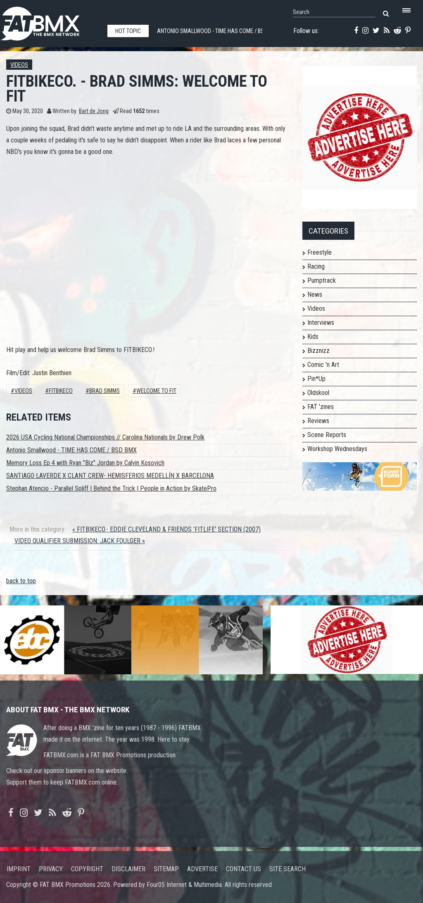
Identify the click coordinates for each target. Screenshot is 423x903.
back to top (21, 581)
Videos (19, 65)
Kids (312, 336)
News (314, 294)
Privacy (51, 869)
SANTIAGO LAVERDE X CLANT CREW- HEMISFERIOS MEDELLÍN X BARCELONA (110, 476)
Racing (316, 266)
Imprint (19, 869)
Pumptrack (321, 280)
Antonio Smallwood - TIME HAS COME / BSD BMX (71, 450)
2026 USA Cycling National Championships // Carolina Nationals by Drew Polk (105, 437)
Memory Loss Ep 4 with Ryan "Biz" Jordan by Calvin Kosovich (85, 463)
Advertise (202, 869)
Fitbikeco (61, 391)
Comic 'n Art (323, 365)
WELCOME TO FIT (156, 391)
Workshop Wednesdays (337, 449)
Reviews (318, 421)
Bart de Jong (94, 111)
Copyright (87, 869)
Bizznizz (318, 351)
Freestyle (319, 252)
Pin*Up (316, 379)
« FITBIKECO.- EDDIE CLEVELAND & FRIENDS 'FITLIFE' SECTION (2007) (166, 529)
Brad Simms (104, 391)
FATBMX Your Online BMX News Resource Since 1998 (49, 21)
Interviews (320, 322)
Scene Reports (326, 435)
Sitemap (166, 869)
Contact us (243, 869)
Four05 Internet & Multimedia (184, 885)
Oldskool (318, 393)
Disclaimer (128, 869)
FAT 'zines (320, 407)
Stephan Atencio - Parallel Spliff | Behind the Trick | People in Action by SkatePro (111, 488)
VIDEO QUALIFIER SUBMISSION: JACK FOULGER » (79, 541)
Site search (287, 869)
